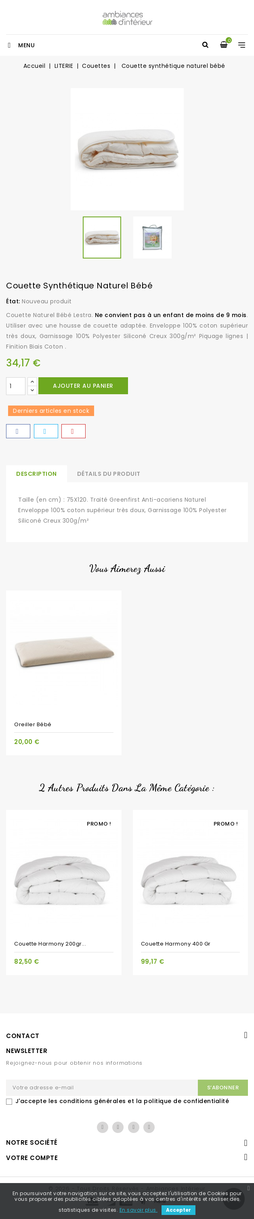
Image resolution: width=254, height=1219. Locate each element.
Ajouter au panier (83, 386)
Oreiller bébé (33, 724)
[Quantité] (15, 386)
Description (36, 474)
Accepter (178, 1209)
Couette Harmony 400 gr (176, 944)
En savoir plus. (139, 1209)
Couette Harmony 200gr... (50, 944)
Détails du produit (109, 474)
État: (13, 301)
